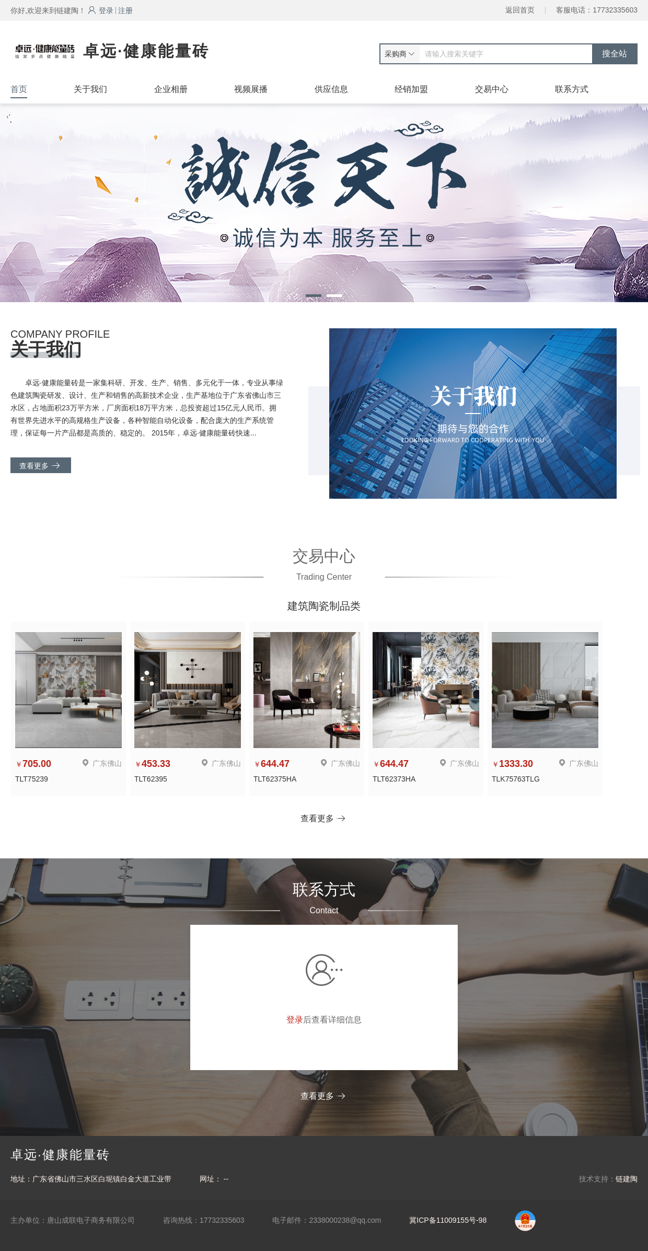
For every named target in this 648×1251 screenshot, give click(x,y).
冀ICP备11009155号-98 (448, 1220)
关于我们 (90, 89)
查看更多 (39, 465)
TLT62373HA (394, 779)
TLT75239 (31, 779)
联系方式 (571, 89)
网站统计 (14, 1246)
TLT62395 (150, 779)
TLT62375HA (274, 779)
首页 (18, 89)
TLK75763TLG (516, 779)
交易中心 (491, 89)
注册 (125, 10)
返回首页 (520, 10)
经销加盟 (411, 89)
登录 (100, 10)
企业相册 (171, 89)
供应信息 (331, 89)
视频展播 (251, 89)
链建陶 (627, 1179)
